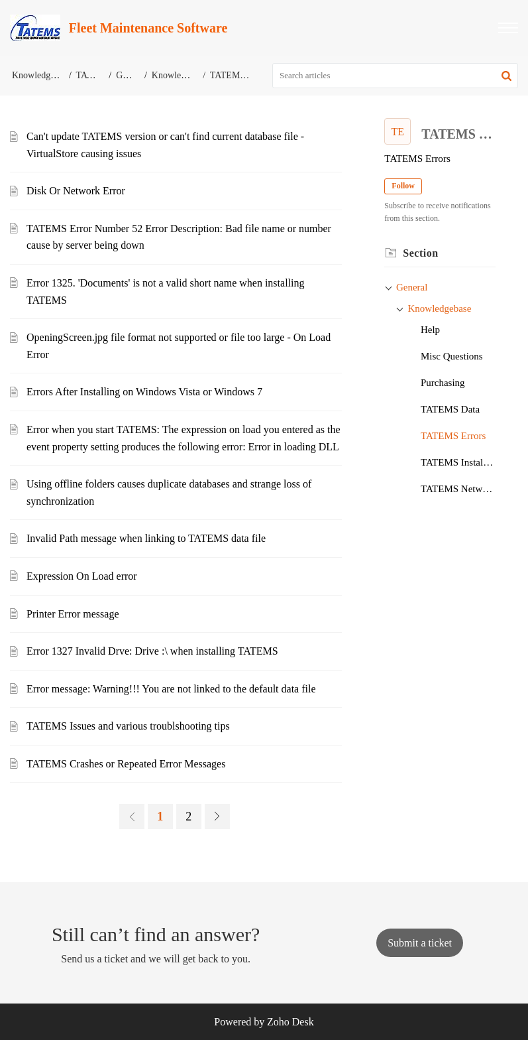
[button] (508, 27)
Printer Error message (72, 613)
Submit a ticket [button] (420, 942)
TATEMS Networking (458, 489)
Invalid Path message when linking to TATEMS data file (146, 538)
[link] (131, 816)
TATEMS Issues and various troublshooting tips (128, 726)
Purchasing (443, 382)
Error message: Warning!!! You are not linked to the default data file (171, 688)
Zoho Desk (290, 1021)
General (130, 75)
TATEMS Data (450, 409)
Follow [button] (403, 185)
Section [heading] (420, 253)
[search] (395, 75)
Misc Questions (452, 356)
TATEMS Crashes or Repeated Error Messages (125, 763)
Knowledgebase (181, 75)
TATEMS (93, 75)
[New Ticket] (419, 942)
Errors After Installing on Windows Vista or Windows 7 (144, 391)
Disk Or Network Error (75, 190)
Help (430, 329)
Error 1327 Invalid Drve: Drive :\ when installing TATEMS (152, 651)
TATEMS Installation (458, 462)
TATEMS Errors (453, 435)
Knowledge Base (43, 75)
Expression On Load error (81, 576)
